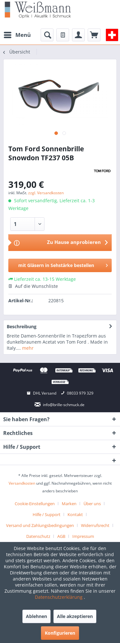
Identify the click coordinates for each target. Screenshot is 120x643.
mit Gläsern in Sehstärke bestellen (63, 264)
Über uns (92, 503)
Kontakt (75, 514)
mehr (27, 348)
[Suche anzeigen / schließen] (47, 35)
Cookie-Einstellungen (35, 503)
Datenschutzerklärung (59, 597)
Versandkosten (22, 483)
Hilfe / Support (46, 514)
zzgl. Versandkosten (46, 193)
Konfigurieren (60, 633)
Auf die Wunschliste (33, 286)
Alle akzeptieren (75, 616)
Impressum (83, 536)
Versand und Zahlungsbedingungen (40, 525)
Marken (69, 503)
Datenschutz (38, 536)
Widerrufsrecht (95, 525)
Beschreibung (21, 326)
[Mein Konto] (78, 35)
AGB (61, 536)
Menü (17, 34)
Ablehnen (36, 616)
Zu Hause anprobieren (74, 242)
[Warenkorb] (94, 35)
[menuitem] (17, 35)
